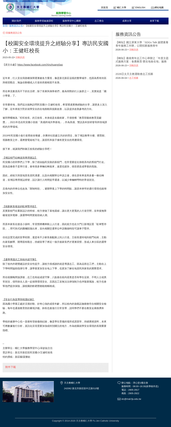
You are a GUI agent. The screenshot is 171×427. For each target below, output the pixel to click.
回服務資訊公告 (14, 32)
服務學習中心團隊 (71, 21)
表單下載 (154, 21)
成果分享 (126, 21)
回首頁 (104, 7)
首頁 (5, 25)
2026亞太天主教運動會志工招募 (134, 73)
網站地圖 (159, 7)
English (140, 7)
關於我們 (16, 21)
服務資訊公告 (16, 25)
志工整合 (99, 21)
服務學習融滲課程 (44, 21)
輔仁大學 (121, 7)
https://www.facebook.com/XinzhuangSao (40, 64)
